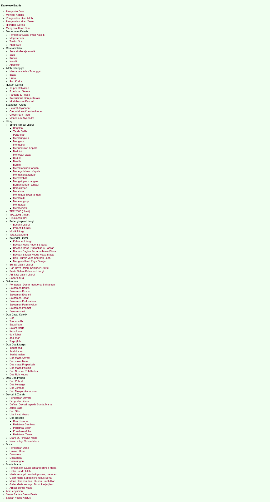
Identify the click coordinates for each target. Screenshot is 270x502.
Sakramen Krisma (20, 291)
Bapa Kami (17, 324)
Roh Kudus (16, 81)
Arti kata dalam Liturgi (22, 274)
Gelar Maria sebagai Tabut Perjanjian (31, 484)
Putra (13, 78)
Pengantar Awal (15, 11)
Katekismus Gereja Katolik (26, 98)
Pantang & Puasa (20, 94)
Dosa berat (16, 457)
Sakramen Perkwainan (23, 301)
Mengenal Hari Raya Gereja (30, 261)
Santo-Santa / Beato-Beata (22, 494)
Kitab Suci (16, 44)
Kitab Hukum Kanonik (24, 101)
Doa (12, 317)
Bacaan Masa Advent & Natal (30, 244)
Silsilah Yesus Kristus (18, 497)
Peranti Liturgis (22, 227)
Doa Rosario (20, 421)
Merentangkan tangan (26, 168)
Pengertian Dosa (20, 447)
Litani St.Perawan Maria (23, 437)
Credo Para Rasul (21, 114)
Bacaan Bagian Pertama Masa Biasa (34, 251)
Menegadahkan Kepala (27, 171)
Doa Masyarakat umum (23, 391)
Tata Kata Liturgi (19, 234)
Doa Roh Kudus (19, 374)
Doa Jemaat (17, 387)
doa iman (15, 337)
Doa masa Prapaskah (22, 364)
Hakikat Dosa (17, 451)
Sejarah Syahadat (21, 108)
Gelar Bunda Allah (20, 471)
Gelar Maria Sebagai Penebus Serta (31, 477)
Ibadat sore (17, 351)
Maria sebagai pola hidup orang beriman (34, 474)
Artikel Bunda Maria (21, 487)
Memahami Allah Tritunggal (26, 71)
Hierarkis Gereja (16, 24)
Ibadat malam (18, 354)
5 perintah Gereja (21, 91)
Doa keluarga (17, 384)
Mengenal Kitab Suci (18, 28)
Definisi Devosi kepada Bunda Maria (31, 404)
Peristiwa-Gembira (24, 424)
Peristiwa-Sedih (22, 427)
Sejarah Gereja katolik (22, 51)
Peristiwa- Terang (24, 434)
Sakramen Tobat (19, 297)
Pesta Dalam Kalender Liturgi (27, 271)
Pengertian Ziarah (20, 401)
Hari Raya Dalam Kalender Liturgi (29, 267)
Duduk (17, 158)
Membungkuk (21, 138)
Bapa (13, 74)
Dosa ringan (17, 461)
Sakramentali (17, 311)
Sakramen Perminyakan (24, 304)
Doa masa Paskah (21, 367)
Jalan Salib (16, 407)
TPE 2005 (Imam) (21, 214)
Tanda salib (17, 321)
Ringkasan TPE (19, 218)
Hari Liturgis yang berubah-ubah (32, 257)
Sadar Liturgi (17, 277)
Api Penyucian (14, 491)
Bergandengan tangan (26, 184)
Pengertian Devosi (21, 397)
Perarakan (19, 134)
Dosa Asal (16, 454)
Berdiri (17, 164)
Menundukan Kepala (25, 148)
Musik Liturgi (17, 231)
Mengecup (19, 141)
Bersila (17, 161)
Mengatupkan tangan (25, 181)
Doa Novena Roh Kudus (24, 371)
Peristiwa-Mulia (22, 431)
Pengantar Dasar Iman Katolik (27, 34)
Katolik (14, 61)
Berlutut (18, 151)
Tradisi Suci (17, 41)
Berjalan (18, 128)
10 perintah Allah (20, 88)
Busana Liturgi (21, 224)
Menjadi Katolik (16, 14)
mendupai (19, 144)
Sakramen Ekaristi (21, 294)
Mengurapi (19, 204)
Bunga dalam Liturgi (22, 264)
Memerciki (19, 198)
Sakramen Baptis (20, 287)
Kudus (14, 58)
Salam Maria (18, 327)
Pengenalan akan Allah (21, 18)
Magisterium (18, 38)
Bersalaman (20, 188)
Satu (12, 54)
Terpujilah (15, 341)
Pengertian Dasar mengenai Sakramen (32, 284)
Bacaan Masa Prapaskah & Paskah (34, 247)
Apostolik (15, 64)
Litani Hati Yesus (20, 414)
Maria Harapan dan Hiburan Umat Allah (32, 481)
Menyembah (21, 178)
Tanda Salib (20, 131)
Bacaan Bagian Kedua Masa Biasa (33, 254)
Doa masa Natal (19, 361)
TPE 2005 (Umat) (20, 211)
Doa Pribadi (16, 381)
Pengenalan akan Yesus (20, 21)
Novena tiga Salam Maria (25, 441)
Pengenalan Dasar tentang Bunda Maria (34, 467)
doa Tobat (15, 334)
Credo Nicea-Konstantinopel (27, 111)
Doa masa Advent (20, 357)
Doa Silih (15, 411)
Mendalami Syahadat (22, 118)
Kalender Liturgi (22, 241)
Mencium (18, 191)
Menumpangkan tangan (27, 194)
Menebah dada (22, 154)
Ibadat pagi (17, 347)
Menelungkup (21, 201)
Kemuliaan (16, 331)
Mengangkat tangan (25, 174)
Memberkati (20, 208)
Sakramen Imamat (21, 307)
